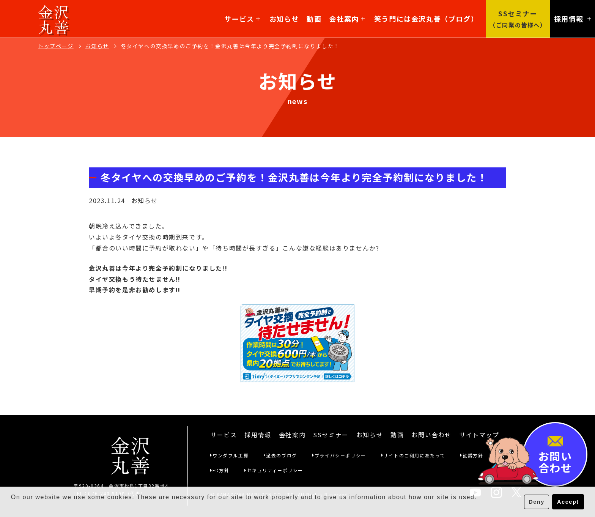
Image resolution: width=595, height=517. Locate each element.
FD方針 (220, 470)
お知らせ (284, 19)
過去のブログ (281, 455)
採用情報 (257, 434)
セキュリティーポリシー (275, 470)
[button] (12, 507)
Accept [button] (568, 502)
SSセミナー (331, 434)
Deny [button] (537, 502)
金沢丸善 (53, 19)
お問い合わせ (431, 434)
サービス (242, 19)
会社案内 (346, 19)
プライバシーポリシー (340, 455)
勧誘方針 (473, 455)
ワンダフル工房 (230, 455)
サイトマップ (479, 434)
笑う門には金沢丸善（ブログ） (426, 19)
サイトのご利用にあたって (414, 455)
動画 (314, 19)
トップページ (56, 46)
